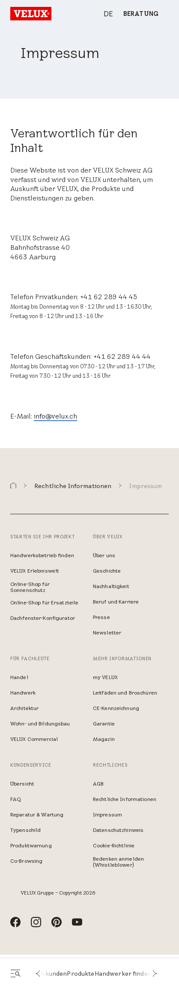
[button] (37, 973)
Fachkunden (49, 973)
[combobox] (104, 14)
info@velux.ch (55, 416)
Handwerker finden (123, 973)
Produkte (80, 973)
